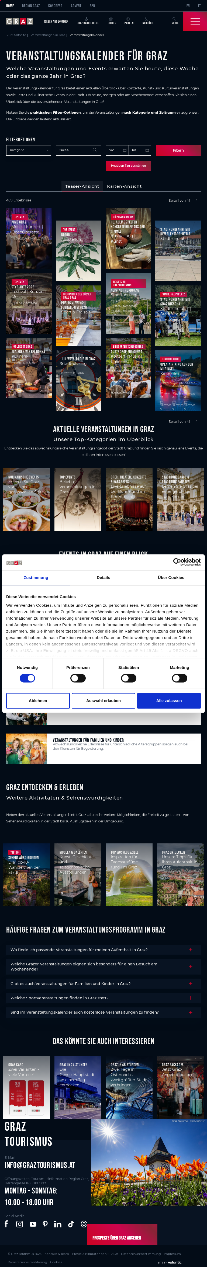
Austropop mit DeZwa (127, 350)
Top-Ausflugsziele (125, 851)
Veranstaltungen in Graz (48, 35)
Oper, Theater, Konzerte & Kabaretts (128, 478)
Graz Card (15, 1063)
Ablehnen (38, 700)
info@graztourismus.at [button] (40, 1163)
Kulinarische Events (23, 475)
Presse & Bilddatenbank (69, 1251)
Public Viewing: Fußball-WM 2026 (74, 303)
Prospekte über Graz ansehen (110, 1237)
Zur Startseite (16, 35)
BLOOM (66, 233)
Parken (129, 21)
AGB (87, 1251)
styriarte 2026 (23, 285)
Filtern (178, 150)
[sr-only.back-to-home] (22, 21)
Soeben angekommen (56, 21)
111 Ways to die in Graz (78, 357)
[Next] (197, 199)
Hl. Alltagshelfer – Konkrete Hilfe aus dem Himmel (128, 225)
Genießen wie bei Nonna (28, 350)
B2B (92, 6)
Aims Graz (19, 221)
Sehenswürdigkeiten (23, 856)
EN (188, 6)
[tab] (82, 185)
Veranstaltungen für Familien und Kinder (88, 738)
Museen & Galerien (73, 851)
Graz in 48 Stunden (125, 1063)
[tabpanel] (103, 310)
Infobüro (147, 21)
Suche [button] (175, 21)
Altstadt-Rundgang (125, 289)
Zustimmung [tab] (36, 577)
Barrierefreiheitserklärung (155, 1251)
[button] (7, 1223)
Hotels (112, 21)
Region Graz (31, 6)
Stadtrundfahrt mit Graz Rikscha (175, 300)
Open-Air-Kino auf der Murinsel (176, 365)
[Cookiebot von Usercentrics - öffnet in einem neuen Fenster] (177, 562)
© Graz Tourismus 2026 (20, 1251)
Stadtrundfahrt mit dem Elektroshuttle (175, 230)
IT (199, 6)
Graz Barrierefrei (88, 21)
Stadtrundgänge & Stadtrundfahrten (175, 478)
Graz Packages (173, 1063)
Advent (76, 6)
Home (10, 6)
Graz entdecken (173, 851)
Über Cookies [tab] (171, 577)
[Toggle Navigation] (195, 21)
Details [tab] (103, 577)
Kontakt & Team (44, 1251)
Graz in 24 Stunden (74, 1063)
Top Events (68, 475)
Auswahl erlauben (103, 700)
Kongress (55, 6)
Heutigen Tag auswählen (128, 165)
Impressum (130, 1251)
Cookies (177, 1251)
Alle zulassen (169, 700)
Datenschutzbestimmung (106, 1251)
